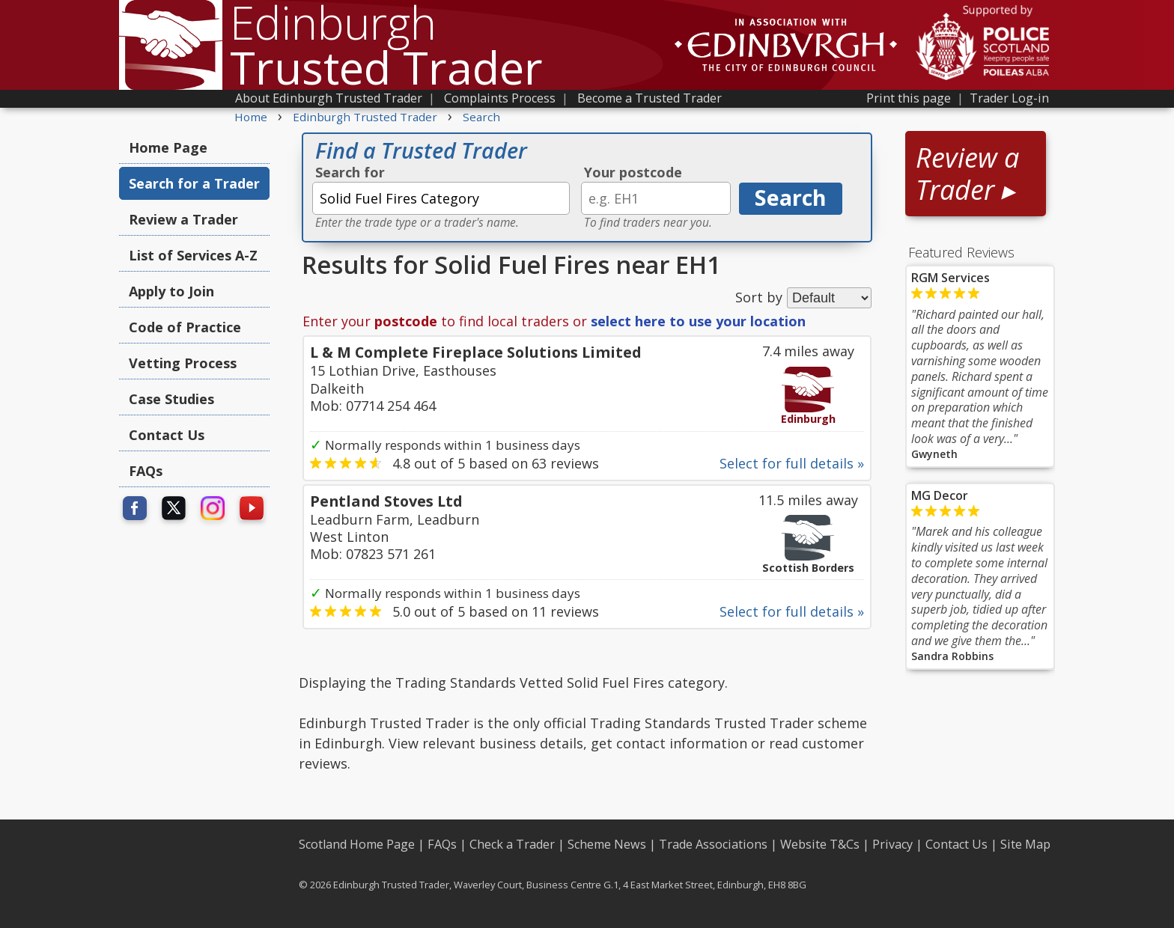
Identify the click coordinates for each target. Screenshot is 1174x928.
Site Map (1025, 844)
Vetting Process (183, 363)
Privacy (892, 844)
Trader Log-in (1009, 98)
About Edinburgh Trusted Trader (328, 98)
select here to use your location (698, 321)
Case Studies (171, 399)
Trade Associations (713, 844)
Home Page (168, 147)
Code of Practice (185, 327)
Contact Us (166, 435)
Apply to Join (171, 291)
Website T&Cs (820, 844)
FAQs (145, 471)
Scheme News (607, 844)
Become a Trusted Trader (649, 98)
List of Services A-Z (193, 255)
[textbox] (441, 198)
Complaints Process (500, 98)
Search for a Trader (194, 183)
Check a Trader (512, 844)
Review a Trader (183, 219)
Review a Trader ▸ (967, 173)
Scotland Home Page (357, 844)
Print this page (908, 98)
